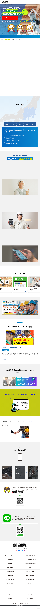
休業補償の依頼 (10, 575)
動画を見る (6, 350)
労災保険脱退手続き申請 (10, 579)
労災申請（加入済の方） (30, 579)
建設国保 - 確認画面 (10, 583)
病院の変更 (10, 563)
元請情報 (30, 567)
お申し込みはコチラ (33, 421)
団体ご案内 (30, 594)
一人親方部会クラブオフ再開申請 (29, 563)
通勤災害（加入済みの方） (30, 575)
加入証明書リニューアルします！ (16, 39)
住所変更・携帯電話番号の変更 (30, 555)
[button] (36, 284)
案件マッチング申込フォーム (10, 555)
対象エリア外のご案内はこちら (12, 143)
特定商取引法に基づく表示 (24, 603)
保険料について (10, 594)
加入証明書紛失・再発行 (10, 571)
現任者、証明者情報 (10, 567)
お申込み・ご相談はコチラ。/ (6, 398)
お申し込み (10, 598)
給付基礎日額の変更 (10, 559)
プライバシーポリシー (15, 603)
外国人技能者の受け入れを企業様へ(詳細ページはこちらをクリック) (20, 394)
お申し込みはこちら (9, 18)
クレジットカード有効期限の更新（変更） (30, 559)
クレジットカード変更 (30, 571)
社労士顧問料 (30, 583)
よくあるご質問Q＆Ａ (30, 598)
